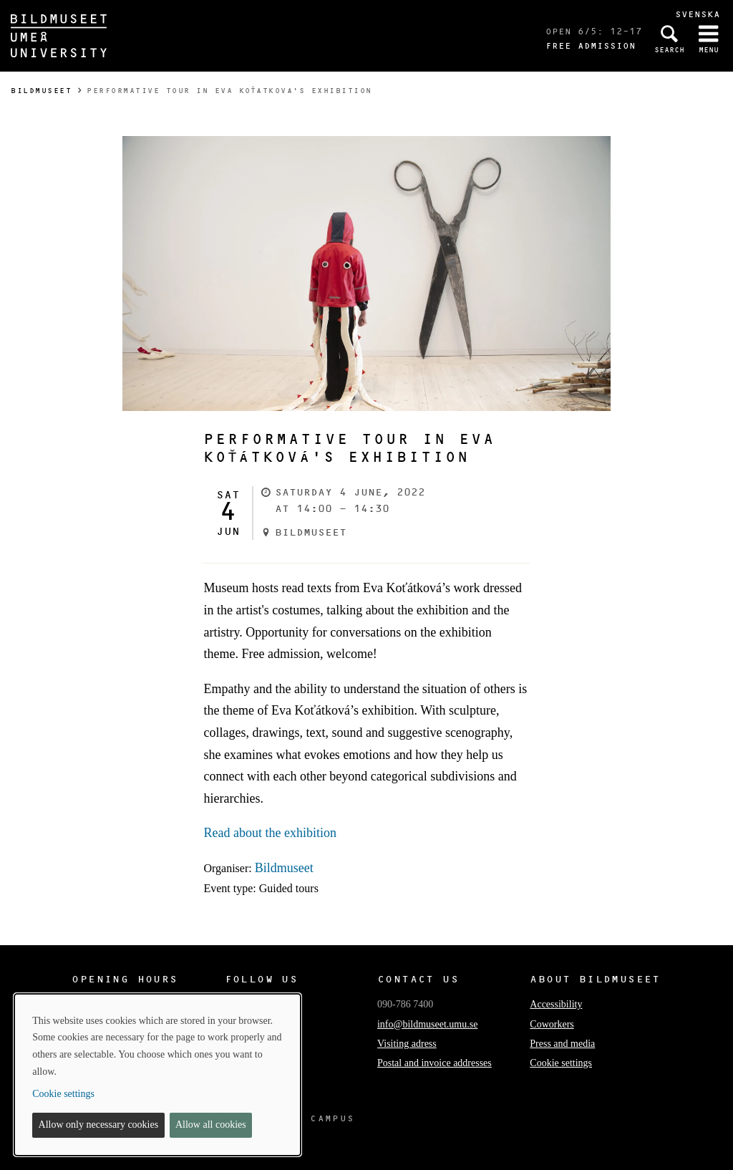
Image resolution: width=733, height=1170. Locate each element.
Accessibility (556, 1004)
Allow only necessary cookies (99, 1124)
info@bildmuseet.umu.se (427, 1024)
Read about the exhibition (269, 833)
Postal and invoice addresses (434, 1063)
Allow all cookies (210, 1124)
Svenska (697, 14)
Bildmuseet (41, 91)
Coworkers (551, 1024)
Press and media (562, 1043)
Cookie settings (561, 1063)
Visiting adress (407, 1043)
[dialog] (157, 1075)
